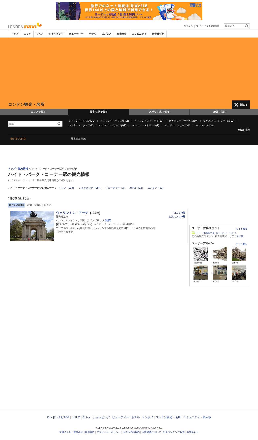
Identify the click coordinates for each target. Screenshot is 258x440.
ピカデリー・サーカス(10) (183, 120)
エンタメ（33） (156, 187)
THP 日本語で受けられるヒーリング (215, 233)
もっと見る (241, 228)
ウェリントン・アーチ (72, 213)
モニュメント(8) (205, 125)
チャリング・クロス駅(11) (114, 120)
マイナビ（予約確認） (208, 26)
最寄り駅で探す (99, 111)
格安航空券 (158, 33)
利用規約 (90, 432)
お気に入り (177, 216)
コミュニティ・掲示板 (197, 417)
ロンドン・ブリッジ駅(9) (112, 125)
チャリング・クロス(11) (82, 120)
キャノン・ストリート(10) (149, 120)
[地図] (107, 220)
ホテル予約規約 (131, 432)
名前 (29, 205)
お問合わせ (193, 432)
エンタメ (106, 33)
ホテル (92, 33)
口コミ (47, 205)
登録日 (38, 205)
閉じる (244, 104)
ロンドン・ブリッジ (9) (177, 125)
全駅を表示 (244, 129)
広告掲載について (151, 432)
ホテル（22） (136, 187)
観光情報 (121, 33)
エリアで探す (38, 111)
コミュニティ (139, 33)
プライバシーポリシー (109, 432)
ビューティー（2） (115, 187)
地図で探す (219, 111)
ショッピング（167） (90, 187)
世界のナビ (65, 432)
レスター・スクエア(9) (81, 125)
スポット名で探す (159, 111)
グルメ (40, 33)
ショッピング (56, 33)
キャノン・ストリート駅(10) (218, 120)
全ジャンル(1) (18, 138)
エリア (27, 33)
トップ (14, 33)
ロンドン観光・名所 (168, 417)
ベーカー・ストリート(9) (145, 125)
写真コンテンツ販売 (174, 432)
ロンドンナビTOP (58, 417)
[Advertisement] (129, 69)
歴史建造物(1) (78, 138)
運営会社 (78, 432)
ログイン (188, 26)
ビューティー (76, 33)
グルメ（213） (67, 187)
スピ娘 (239, 236)
